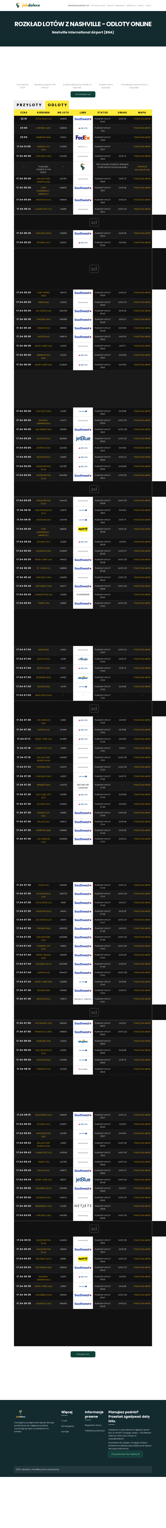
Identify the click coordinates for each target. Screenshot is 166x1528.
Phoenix (43, 319)
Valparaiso (43, 1025)
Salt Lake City (43, 797)
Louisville (43, 1306)
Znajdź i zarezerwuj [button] (116, 5)
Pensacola (43, 1034)
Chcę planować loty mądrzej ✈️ (125, 1457)
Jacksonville (43, 897)
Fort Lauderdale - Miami (43, 191)
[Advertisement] (83, 63)
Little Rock (43, 118)
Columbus (43, 1298)
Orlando (43, 965)
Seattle (43, 660)
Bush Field (43, 696)
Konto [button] (148, 5)
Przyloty (29, 105)
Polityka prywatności (95, 1434)
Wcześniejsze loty (83, 94)
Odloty (59, 105)
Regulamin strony (93, 1428)
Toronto (43, 1071)
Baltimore (43, 429)
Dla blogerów (67, 1429)
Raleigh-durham (43, 422)
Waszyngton (43, 503)
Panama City (43, 949)
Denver (43, 328)
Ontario (43, 128)
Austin (43, 336)
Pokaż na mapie (142, 118)
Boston (44, 439)
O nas (64, 1424)
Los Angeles (43, 842)
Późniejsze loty (83, 1357)
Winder (43, 786)
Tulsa (43, 886)
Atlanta (43, 242)
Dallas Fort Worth (43, 180)
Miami (43, 302)
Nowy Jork (43, 346)
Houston (43, 200)
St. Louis (43, 569)
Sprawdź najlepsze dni (142, 168)
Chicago (43, 156)
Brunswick (43, 1208)
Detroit (43, 448)
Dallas (43, 823)
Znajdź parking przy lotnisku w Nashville (77, 86)
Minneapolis (43, 357)
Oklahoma (43, 1117)
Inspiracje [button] (131, 5)
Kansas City (43, 148)
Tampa (43, 604)
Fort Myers (43, 294)
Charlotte (43, 209)
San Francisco (43, 512)
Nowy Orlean (43, 958)
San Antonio (43, 940)
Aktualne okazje (98, 5)
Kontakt (65, 1435)
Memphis (43, 137)
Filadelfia (43, 551)
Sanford (43, 1043)
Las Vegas (43, 311)
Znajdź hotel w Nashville (106, 86)
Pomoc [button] (140, 5)
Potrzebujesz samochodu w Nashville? (134, 86)
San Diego (43, 586)
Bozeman (43, 678)
